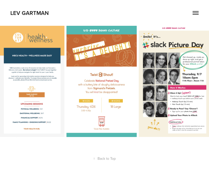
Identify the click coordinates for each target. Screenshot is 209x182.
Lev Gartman (29, 13)
